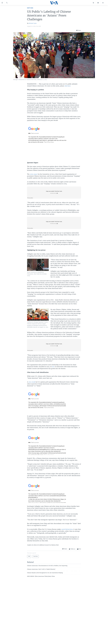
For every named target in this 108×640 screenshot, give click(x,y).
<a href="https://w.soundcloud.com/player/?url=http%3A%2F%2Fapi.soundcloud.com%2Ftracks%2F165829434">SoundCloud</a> (54, 193)
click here (67, 86)
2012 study (32, 382)
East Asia (30, 8)
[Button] (78, 30)
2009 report (34, 174)
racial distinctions (67, 529)
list (53, 366)
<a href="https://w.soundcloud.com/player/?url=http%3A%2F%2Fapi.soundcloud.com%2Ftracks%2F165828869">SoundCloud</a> (54, 345)
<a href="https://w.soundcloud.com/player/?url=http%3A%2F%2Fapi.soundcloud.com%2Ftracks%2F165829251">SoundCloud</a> (54, 223)
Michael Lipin (33, 23)
